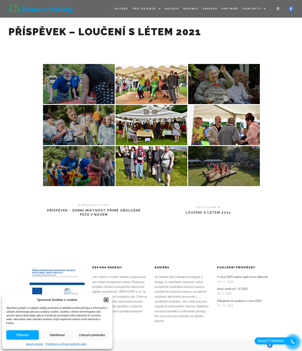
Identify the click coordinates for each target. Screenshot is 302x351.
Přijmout (23, 335)
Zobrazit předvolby (92, 335)
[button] (106, 300)
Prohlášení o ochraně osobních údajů (66, 344)
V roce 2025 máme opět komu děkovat (242, 277)
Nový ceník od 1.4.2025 (232, 289)
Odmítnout (57, 335)
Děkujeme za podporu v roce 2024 (239, 301)
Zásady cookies (34, 344)
